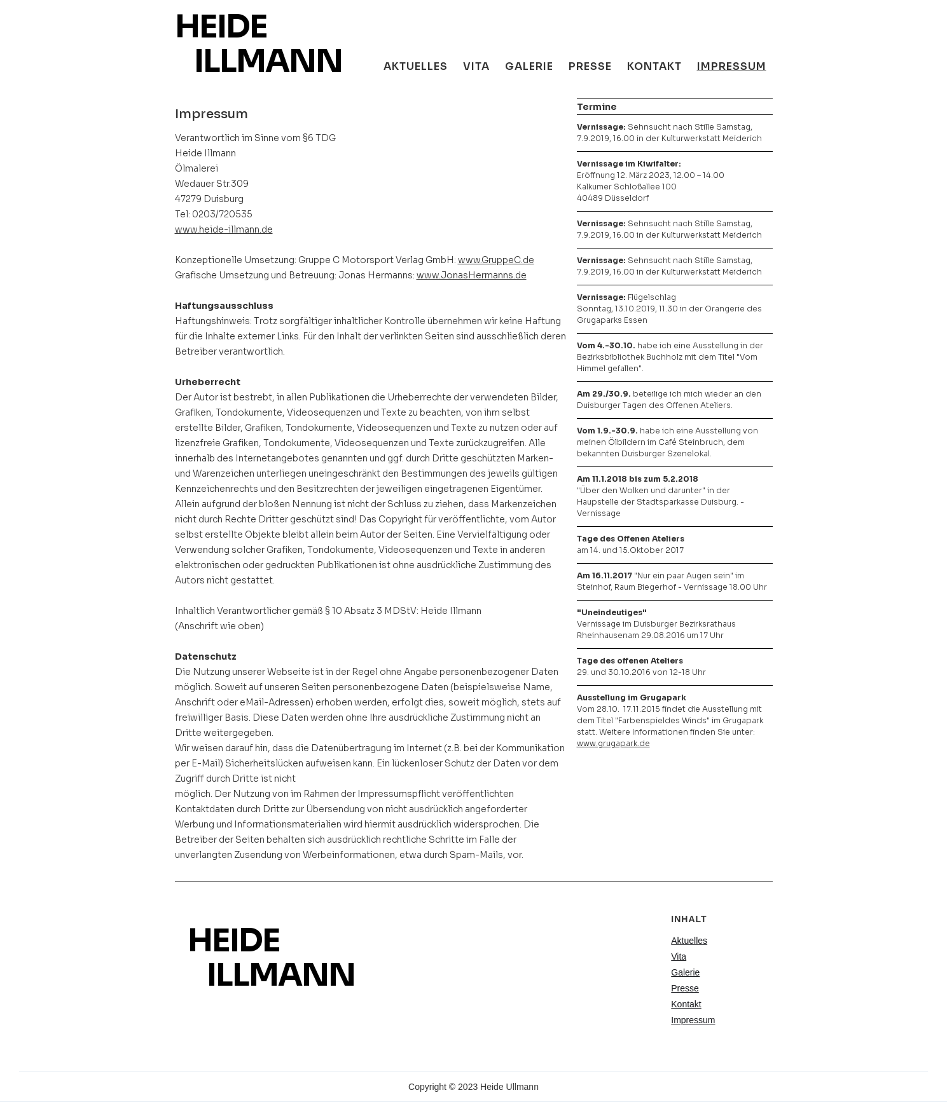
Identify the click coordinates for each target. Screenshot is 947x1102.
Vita (476, 66)
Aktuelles (689, 940)
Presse (590, 66)
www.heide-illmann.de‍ (224, 229)
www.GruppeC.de (496, 260)
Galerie (685, 972)
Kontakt (654, 66)
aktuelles (416, 66)
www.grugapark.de (613, 743)
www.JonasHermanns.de (472, 275)
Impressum (731, 66)
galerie (529, 66)
